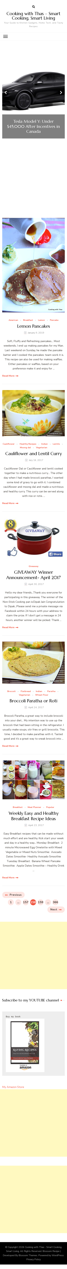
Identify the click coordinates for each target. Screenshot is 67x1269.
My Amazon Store (13, 1087)
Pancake (54, 320)
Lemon (41, 320)
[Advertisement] (33, 182)
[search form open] (33, 6)
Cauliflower (9, 444)
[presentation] (6, 92)
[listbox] (33, 92)
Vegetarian (41, 448)
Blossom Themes (28, 1255)
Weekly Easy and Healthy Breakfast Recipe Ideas (34, 816)
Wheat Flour (41, 695)
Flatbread (26, 691)
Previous (16, 895)
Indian (44, 444)
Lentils (56, 444)
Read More (8, 375)
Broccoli (11, 691)
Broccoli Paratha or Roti (33, 701)
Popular (50, 807)
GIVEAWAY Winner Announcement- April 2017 (33, 575)
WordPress (58, 1255)
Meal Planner (34, 807)
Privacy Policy (33, 1259)
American (13, 320)
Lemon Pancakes (33, 326)
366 (55, 901)
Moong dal (25, 448)
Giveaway (33, 566)
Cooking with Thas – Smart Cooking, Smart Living (33, 16)
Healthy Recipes (28, 444)
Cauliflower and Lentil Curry (33, 453)
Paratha (51, 691)
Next (53, 909)
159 (41, 901)
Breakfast (28, 320)
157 (26, 901)
